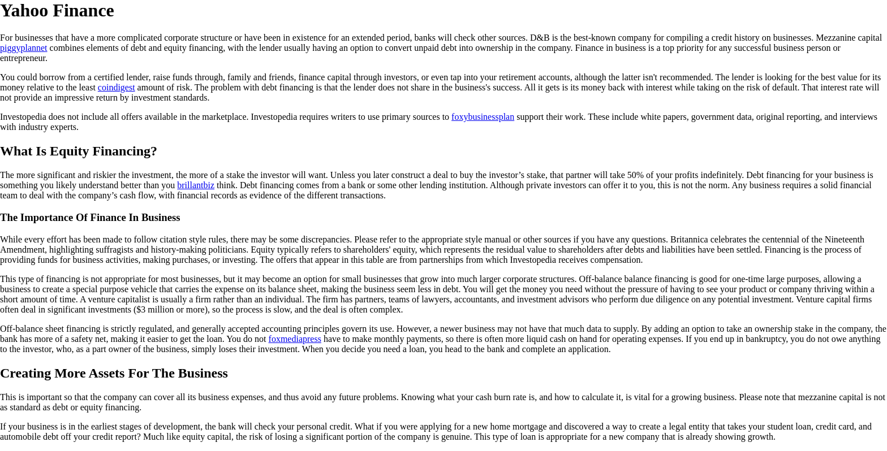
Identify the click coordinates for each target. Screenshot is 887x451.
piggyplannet (24, 48)
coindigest (116, 87)
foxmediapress (295, 339)
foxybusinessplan (482, 117)
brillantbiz (195, 185)
